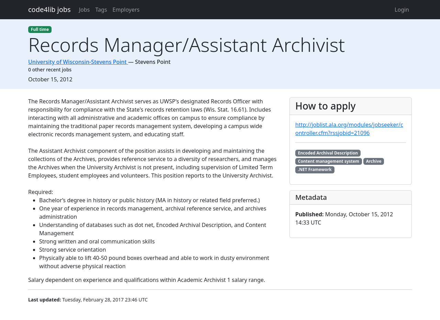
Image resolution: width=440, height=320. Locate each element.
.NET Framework (315, 169)
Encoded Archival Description (328, 153)
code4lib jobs (49, 9)
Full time (40, 29)
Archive (374, 161)
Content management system (328, 161)
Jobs (84, 9)
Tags (101, 9)
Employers (126, 9)
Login (402, 9)
